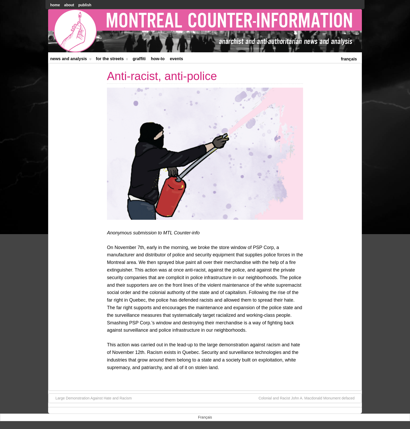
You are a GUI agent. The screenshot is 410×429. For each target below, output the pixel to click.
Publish (84, 5)
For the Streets (112, 60)
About (69, 5)
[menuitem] (349, 58)
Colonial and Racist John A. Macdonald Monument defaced (309, 398)
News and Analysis (71, 60)
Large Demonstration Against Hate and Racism (91, 398)
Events (176, 59)
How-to (157, 59)
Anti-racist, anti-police (162, 76)
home (55, 5)
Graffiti (139, 59)
